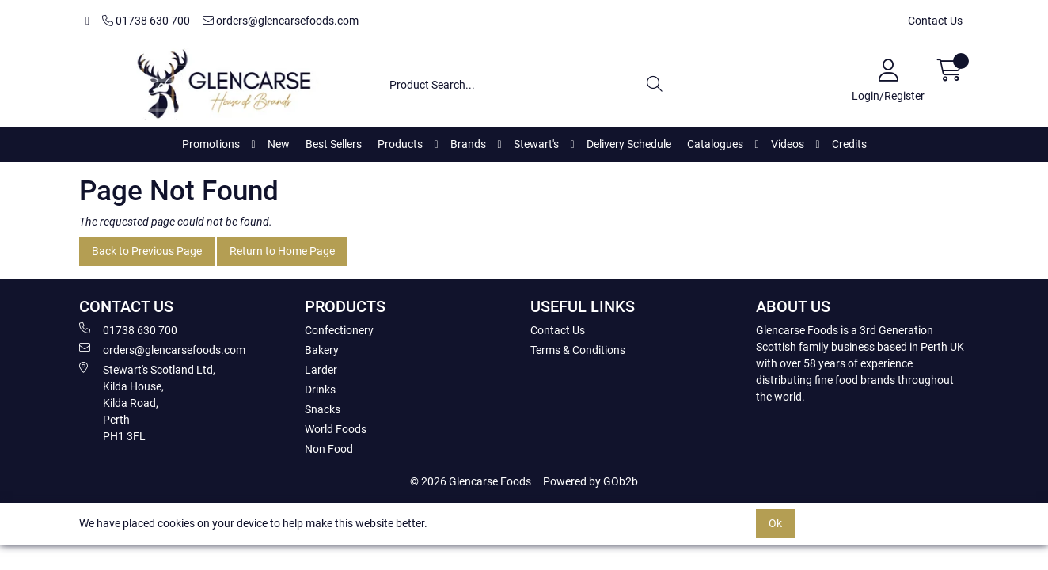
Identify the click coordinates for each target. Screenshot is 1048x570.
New (279, 144)
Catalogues (715, 144)
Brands (468, 144)
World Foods (335, 429)
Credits (849, 144)
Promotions (211, 144)
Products (400, 144)
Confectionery (339, 330)
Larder (321, 369)
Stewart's (536, 144)
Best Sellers (334, 144)
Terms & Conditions (577, 350)
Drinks (320, 389)
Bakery (322, 350)
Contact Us (935, 20)
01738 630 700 (146, 20)
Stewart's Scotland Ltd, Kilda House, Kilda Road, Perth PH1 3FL (147, 402)
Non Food (329, 449)
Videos (787, 144)
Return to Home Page (282, 251)
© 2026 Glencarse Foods (470, 481)
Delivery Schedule (629, 144)
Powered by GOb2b (590, 481)
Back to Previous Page (147, 251)
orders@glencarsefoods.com (281, 20)
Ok (775, 523)
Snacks (322, 409)
